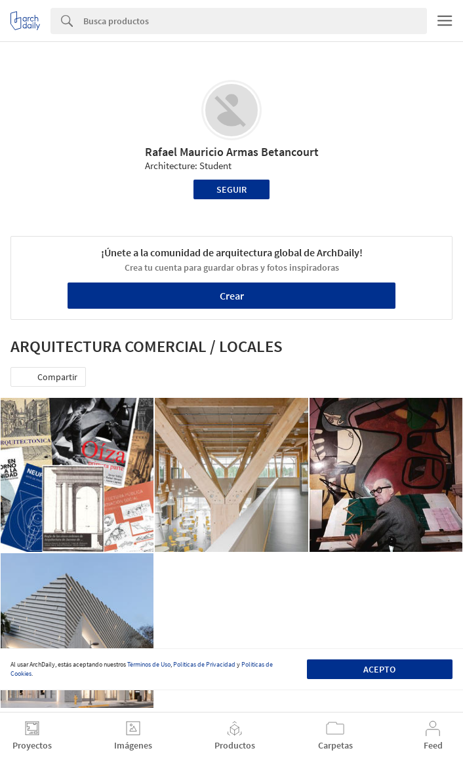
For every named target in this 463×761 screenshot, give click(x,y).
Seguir (231, 189)
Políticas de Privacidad (204, 664)
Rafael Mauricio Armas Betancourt (232, 151)
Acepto (379, 669)
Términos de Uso (149, 664)
